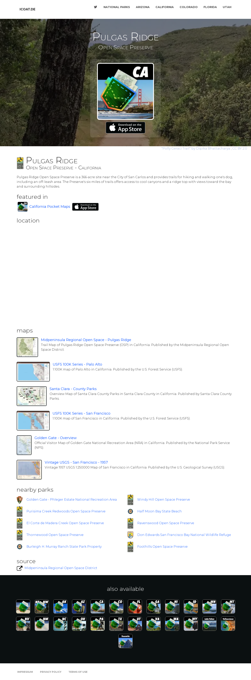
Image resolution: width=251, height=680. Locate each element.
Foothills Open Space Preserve (162, 546)
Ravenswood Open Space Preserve (165, 523)
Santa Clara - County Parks (73, 389)
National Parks (117, 7)
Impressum (25, 671)
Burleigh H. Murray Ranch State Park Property (64, 546)
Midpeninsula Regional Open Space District (61, 568)
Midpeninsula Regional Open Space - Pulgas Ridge (86, 340)
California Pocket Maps (49, 206)
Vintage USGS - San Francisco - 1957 (76, 462)
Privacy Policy (50, 671)
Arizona (143, 7)
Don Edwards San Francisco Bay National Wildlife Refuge (184, 535)
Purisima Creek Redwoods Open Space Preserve (65, 511)
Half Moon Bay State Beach (159, 511)
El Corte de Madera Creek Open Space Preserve (65, 523)
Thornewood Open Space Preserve (55, 535)
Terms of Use (77, 671)
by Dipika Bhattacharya (196, 148)
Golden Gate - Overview (56, 438)
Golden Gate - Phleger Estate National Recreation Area (71, 499)
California (165, 7)
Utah (227, 7)
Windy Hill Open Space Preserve (163, 499)
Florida (210, 7)
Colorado (189, 7)
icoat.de (27, 9)
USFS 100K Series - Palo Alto (77, 364)
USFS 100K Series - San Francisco (81, 413)
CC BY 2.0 (239, 148)
